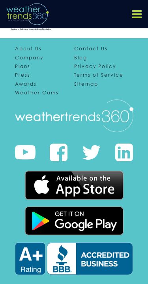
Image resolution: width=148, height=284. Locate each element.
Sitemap (86, 84)
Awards (26, 84)
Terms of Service (99, 75)
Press (22, 75)
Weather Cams (37, 93)
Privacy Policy (95, 66)
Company (29, 58)
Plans (22, 66)
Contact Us (91, 49)
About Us (28, 49)
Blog (80, 58)
